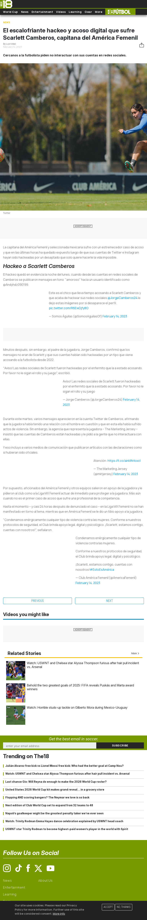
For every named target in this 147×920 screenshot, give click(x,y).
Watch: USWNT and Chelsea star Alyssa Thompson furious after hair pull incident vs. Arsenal (67, 773)
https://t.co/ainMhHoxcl (124, 461)
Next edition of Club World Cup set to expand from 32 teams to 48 (49, 805)
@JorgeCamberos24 (122, 298)
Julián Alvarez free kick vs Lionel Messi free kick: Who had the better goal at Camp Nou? (64, 765)
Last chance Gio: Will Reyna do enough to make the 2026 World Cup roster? (56, 781)
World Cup (10, 12)
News (25, 12)
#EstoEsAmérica (102, 569)
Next (109, 601)
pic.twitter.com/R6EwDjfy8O (68, 308)
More (98, 12)
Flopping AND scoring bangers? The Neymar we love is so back (47, 797)
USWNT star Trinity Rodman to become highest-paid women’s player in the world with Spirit (66, 829)
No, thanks (124, 907)
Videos (61, 12)
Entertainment (42, 12)
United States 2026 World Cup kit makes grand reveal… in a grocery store (54, 789)
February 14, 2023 (115, 316)
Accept (108, 907)
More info (59, 913)
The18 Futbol (120, 12)
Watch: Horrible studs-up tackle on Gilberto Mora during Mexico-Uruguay (77, 707)
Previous (37, 601)
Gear (88, 12)
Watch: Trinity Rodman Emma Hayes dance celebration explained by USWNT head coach (64, 821)
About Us (45, 880)
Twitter (6, 213)
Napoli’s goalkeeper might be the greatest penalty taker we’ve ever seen (54, 813)
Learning (75, 12)
